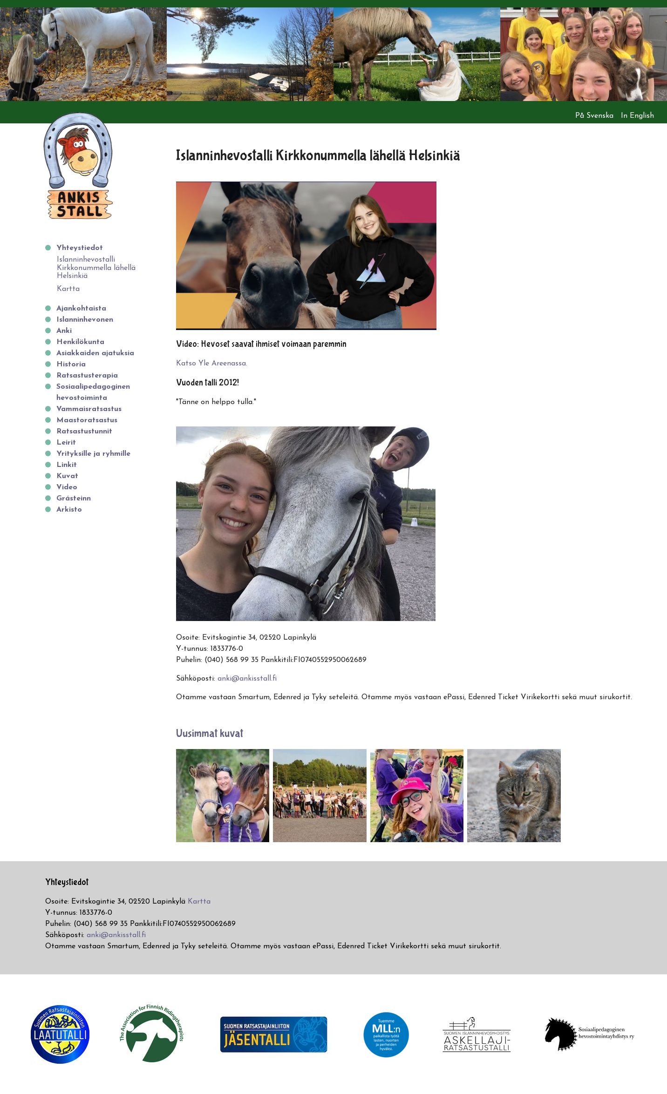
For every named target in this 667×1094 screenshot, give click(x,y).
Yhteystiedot (79, 248)
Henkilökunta (80, 342)
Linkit (66, 465)
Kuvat (67, 476)
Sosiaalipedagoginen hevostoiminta (93, 392)
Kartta (68, 289)
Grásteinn (73, 498)
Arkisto (69, 509)
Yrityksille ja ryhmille (93, 454)
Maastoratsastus (86, 420)
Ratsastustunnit (84, 431)
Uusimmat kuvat (209, 733)
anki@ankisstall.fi (247, 678)
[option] (83, 54)
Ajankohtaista (81, 308)
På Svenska (594, 116)
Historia (71, 364)
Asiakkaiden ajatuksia (95, 353)
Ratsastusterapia (87, 375)
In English (637, 116)
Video (66, 487)
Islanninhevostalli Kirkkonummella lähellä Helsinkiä (96, 268)
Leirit (66, 442)
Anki (64, 331)
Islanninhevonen (84, 320)
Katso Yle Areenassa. (211, 363)
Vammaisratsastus (89, 409)
